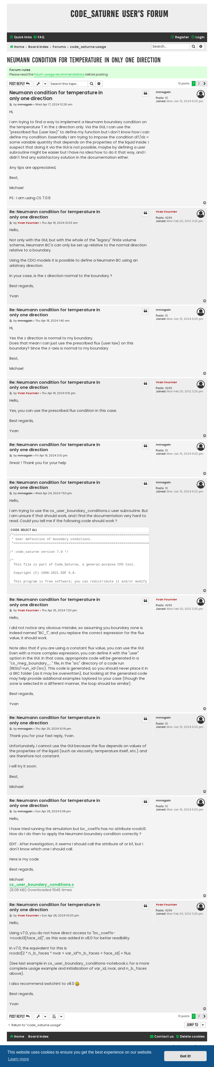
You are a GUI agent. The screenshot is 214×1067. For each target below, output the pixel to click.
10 (166, 98)
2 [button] (199, 83)
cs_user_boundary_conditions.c (41, 884)
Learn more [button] (18, 1059)
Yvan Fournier (166, 212)
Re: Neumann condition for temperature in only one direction (54, 214)
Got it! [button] (185, 1056)
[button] (204, 83)
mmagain (163, 92)
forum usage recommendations (59, 74)
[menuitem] (38, 37)
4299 (168, 217)
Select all (29, 530)
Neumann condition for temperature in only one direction (84, 60)
